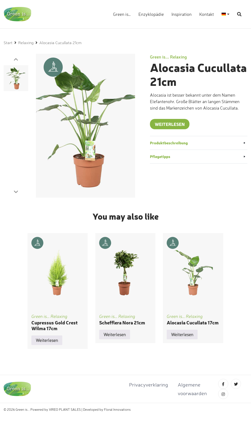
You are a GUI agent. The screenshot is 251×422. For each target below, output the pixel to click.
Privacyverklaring (148, 384)
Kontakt (206, 14)
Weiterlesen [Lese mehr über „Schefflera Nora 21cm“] (114, 334)
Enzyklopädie (151, 14)
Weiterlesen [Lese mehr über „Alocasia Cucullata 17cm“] (182, 334)
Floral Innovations (117, 409)
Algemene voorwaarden (192, 388)
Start (8, 42)
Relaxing (26, 42)
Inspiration (181, 14)
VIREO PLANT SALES (65, 409)
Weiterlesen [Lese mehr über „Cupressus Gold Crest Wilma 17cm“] (47, 340)
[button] (16, 59)
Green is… (122, 14)
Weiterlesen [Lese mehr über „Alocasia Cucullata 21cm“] (170, 124)
